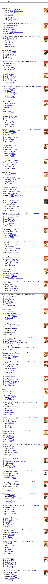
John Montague (11, 222)
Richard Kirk (11, 11)
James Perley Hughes (13, 182)
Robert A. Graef (36, 417)
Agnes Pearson (10, 105)
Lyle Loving (8, 176)
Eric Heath (11, 371)
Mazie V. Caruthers (9, 340)
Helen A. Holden (13, 46)
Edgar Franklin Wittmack (36, 36)
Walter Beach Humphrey (37, 337)
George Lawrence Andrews (10, 409)
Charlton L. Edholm (11, 464)
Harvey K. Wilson (10, 17)
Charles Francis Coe (14, 200)
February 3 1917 (19, 195)
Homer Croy (7, 547)
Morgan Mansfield (15, 458)
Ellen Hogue (12, 19)
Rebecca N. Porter (16, 418)
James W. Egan (12, 122)
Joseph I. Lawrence (22, 445)
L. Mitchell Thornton (11, 103)
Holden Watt (9, 384)
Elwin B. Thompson (11, 329)
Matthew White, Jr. (12, 564)
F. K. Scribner (10, 40)
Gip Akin (10, 208)
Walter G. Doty (10, 573)
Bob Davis (12, 553)
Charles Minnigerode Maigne (14, 379)
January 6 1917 (18, 12)
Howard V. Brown (35, 281)
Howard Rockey (11, 27)
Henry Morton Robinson (12, 465)
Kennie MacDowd (12, 164)
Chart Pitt (11, 12)
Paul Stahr (35, 61)
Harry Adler (12, 69)
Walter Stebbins (12, 332)
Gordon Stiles (14, 30)
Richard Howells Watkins (12, 10)
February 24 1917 (17, 578)
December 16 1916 (18, 11)
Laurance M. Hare (11, 44)
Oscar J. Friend (11, 174)
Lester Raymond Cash (11, 82)
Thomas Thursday (11, 490)
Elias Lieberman (12, 167)
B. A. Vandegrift (15, 316)
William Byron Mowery (12, 55)
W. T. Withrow (13, 63)
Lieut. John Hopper (15, 338)
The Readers (12, 20)
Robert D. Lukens (11, 299)
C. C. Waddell (14, 51)
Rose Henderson (12, 67)
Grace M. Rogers (11, 139)
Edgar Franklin (14, 14)
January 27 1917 (17, 252)
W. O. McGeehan (13, 487)
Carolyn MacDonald (11, 155)
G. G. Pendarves (13, 513)
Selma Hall (10, 209)
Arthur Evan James (9, 107)
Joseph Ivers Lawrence (16, 24)
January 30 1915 (22, 342)
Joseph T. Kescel (10, 207)
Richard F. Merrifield (13, 53)
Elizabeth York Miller (14, 259)
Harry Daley (12, 348)
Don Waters (13, 238)
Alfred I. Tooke (9, 289)
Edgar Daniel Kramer (9, 65)
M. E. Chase (10, 45)
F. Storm (19, 498)
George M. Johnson (13, 25)
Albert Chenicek (10, 522)
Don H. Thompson (9, 91)
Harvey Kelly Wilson (11, 327)
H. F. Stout (11, 404)
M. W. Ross (13, 215)
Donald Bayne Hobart (19, 314)
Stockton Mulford (36, 213)
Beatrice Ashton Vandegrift (12, 38)
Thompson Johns (11, 502)
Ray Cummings (14, 396)
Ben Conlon (11, 13)
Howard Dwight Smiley (12, 506)
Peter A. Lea (8, 109)
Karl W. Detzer (9, 264)
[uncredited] (11, 467)
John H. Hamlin (13, 298)
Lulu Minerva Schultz (8, 95)
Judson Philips (10, 311)
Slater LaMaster (15, 328)
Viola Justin (10, 123)
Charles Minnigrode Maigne (14, 353)
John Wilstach (14, 62)
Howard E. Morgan (14, 154)
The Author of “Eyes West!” (15, 445)
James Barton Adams (12, 342)
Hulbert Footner (14, 173)
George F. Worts (18, 130)
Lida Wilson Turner (11, 372)
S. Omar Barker (11, 121)
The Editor (10, 567)
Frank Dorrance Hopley (12, 153)
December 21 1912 (19, 278)
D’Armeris (32, 23)
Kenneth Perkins (11, 447)
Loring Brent (18, 9)
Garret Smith (11, 15)
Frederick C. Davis (9, 277)
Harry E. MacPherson (12, 477)
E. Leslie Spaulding (12, 151)
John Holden (10, 75)
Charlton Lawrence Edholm (12, 368)
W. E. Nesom (9, 550)
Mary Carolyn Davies (11, 223)
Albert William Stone (12, 501)
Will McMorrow (13, 179)
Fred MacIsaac (14, 37)
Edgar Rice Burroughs (14, 542)
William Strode (8, 347)
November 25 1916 (17, 573)
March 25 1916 (17, 340)
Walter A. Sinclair (12, 560)
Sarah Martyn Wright (11, 278)
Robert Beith (13, 31)
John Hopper (12, 29)
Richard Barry (13, 74)
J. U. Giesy (16, 517)
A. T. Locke (12, 43)
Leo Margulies (10, 525)
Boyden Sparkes (18, 519)
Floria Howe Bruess (11, 495)
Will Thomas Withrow (12, 78)
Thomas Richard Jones (10, 81)
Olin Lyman (10, 205)
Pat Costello (13, 41)
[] (39, 36)
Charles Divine (15, 93)
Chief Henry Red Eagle (10, 508)
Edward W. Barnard (11, 18)
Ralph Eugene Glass (12, 440)
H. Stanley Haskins (11, 195)
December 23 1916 (18, 32)
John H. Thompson (12, 56)
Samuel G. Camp (12, 265)
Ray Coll (9, 57)
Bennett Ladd (11, 192)
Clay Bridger (12, 376)
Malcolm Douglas (12, 305)
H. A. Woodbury (9, 319)
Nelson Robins (9, 252)
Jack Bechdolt (16, 19)
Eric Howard (13, 16)
